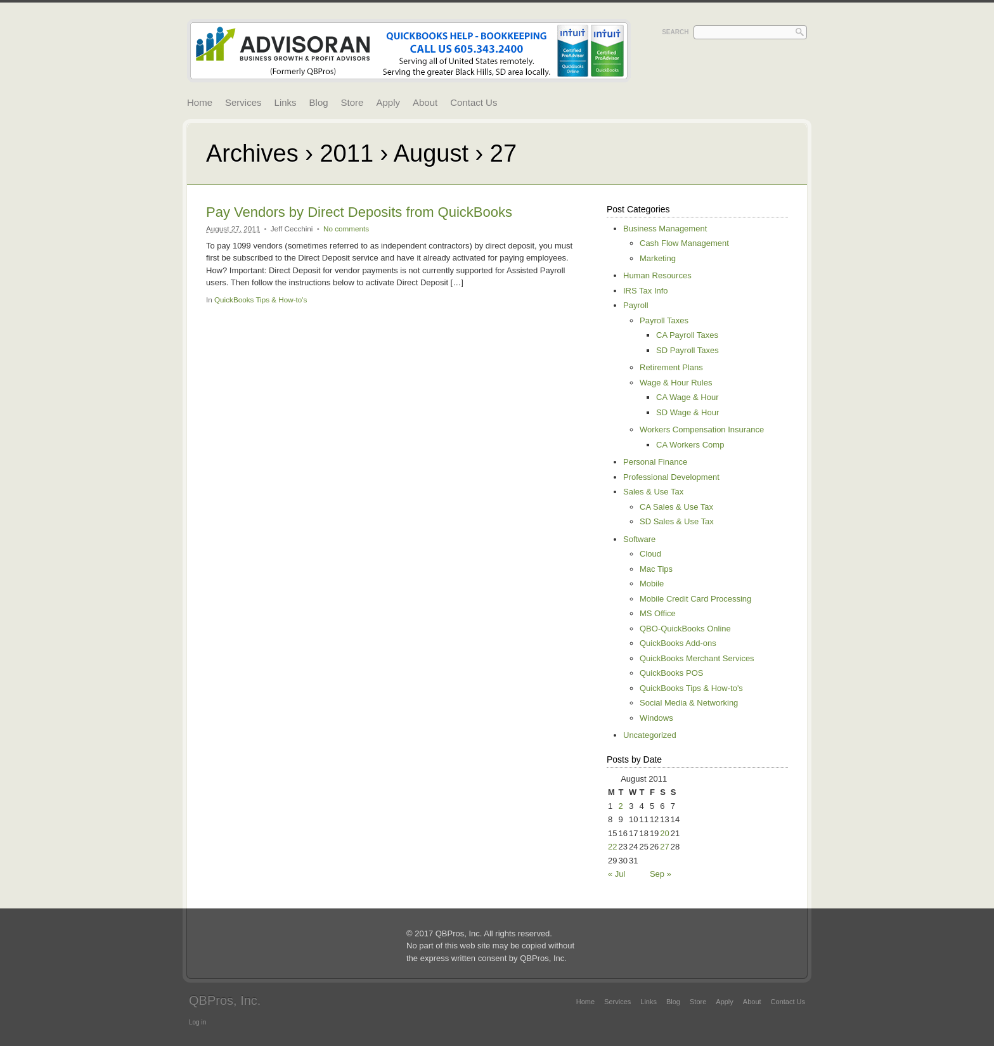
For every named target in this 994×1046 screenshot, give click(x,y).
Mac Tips (656, 569)
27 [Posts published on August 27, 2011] (664, 846)
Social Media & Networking (689, 702)
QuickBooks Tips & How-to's (260, 299)
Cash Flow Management (684, 243)
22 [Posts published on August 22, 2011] (612, 846)
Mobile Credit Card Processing (695, 599)
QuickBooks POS (671, 673)
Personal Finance (655, 462)
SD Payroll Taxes (687, 350)
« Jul (616, 874)
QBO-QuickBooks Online (685, 628)
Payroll (636, 305)
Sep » (660, 874)
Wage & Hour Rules (676, 382)
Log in (197, 1022)
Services (243, 102)
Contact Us (473, 102)
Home (199, 102)
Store (352, 102)
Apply (388, 102)
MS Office (658, 613)
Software (639, 539)
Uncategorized (649, 735)
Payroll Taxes (664, 320)
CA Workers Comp (690, 444)
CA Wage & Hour (687, 397)
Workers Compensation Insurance (702, 429)
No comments (346, 228)
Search (675, 32)
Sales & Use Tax (653, 491)
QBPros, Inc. (225, 1000)
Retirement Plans (671, 367)
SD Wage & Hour (687, 412)
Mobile (652, 583)
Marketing (658, 258)
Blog (318, 102)
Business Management (665, 228)
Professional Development (671, 477)
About (425, 102)
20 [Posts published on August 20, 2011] (664, 833)
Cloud (650, 554)
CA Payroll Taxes (687, 335)
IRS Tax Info (645, 290)
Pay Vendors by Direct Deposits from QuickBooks (359, 212)
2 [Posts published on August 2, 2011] (620, 806)
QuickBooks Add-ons (678, 643)
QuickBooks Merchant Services (697, 658)
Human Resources (657, 275)
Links (285, 102)
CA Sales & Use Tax (676, 507)
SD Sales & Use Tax (677, 521)
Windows (656, 718)
